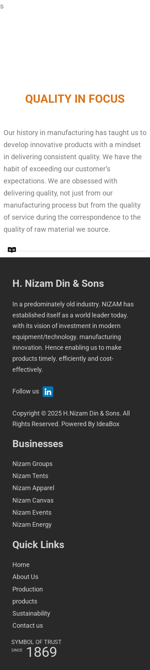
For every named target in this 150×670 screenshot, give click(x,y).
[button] (75, 246)
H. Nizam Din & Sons (58, 283)
